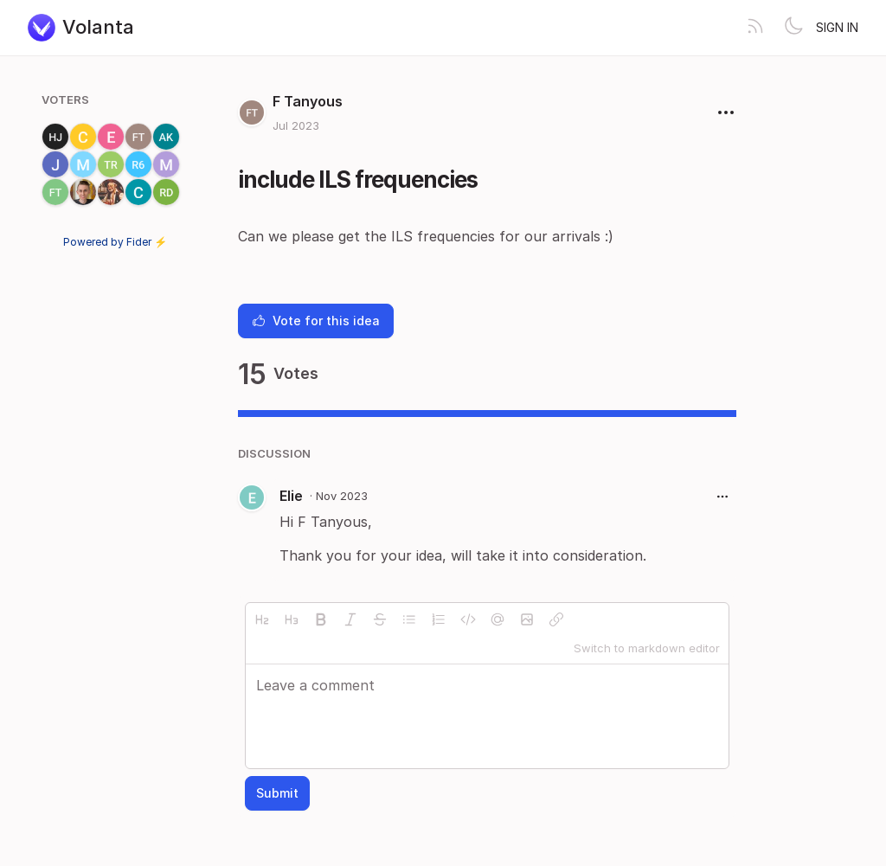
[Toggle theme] (793, 28)
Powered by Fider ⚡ (115, 241)
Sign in (837, 27)
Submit (277, 793)
